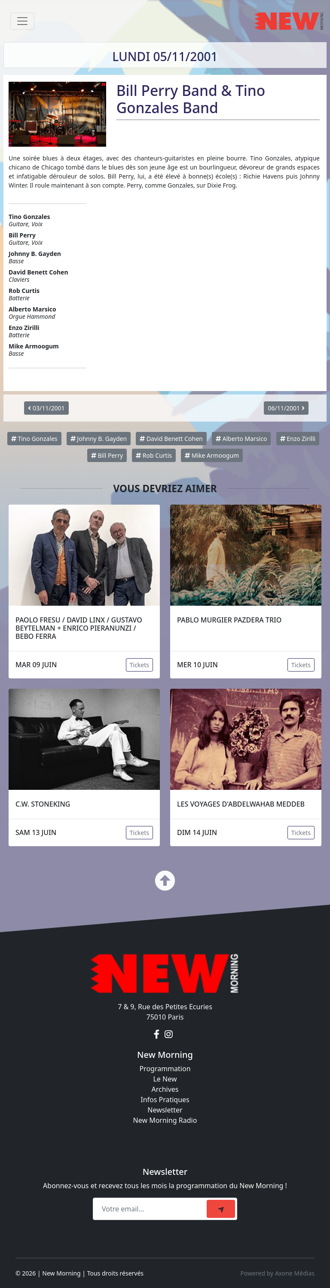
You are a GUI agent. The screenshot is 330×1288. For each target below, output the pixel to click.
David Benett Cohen (171, 438)
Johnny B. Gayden (98, 438)
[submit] (221, 1209)
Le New (165, 1079)
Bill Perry (107, 455)
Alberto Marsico (241, 438)
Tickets (139, 665)
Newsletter (164, 1110)
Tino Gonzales (34, 438)
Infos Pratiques (165, 1099)
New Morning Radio (165, 1120)
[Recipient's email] (151, 1209)
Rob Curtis (154, 455)
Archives (164, 1089)
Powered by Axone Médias (278, 1273)
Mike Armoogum (212, 455)
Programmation (164, 1068)
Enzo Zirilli (298, 438)
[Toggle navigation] (22, 21)
